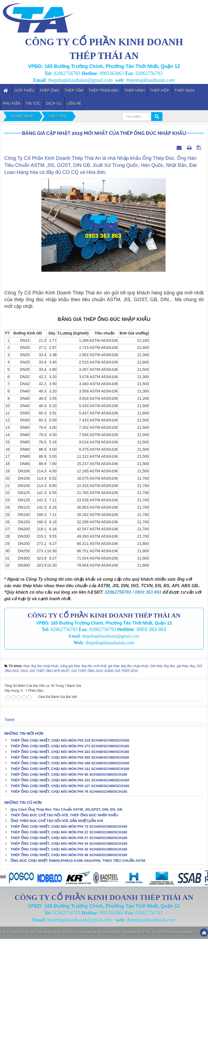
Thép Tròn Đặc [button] (104, 90)
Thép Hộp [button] (159, 90)
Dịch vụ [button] (54, 103)
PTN (146, 1040)
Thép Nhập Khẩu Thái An (56, 1040)
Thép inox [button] (184, 90)
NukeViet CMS (109, 1040)
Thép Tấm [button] (73, 90)
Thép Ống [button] (49, 90)
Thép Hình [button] (134, 90)
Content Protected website (172, 1040)
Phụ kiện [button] (12, 103)
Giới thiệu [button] (24, 90)
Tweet (9, 827)
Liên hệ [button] (74, 103)
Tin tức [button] (33, 103)
